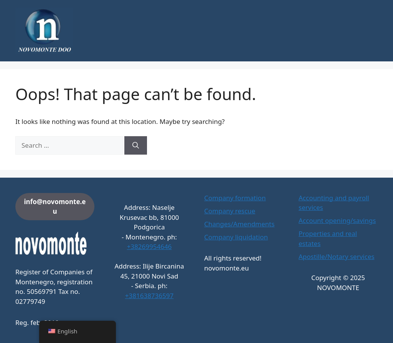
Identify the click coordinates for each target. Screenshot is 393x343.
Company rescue (229, 210)
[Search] (135, 145)
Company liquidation (236, 237)
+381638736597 (149, 295)
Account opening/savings (337, 220)
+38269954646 (149, 246)
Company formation (235, 197)
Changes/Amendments (239, 223)
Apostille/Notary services (337, 256)
